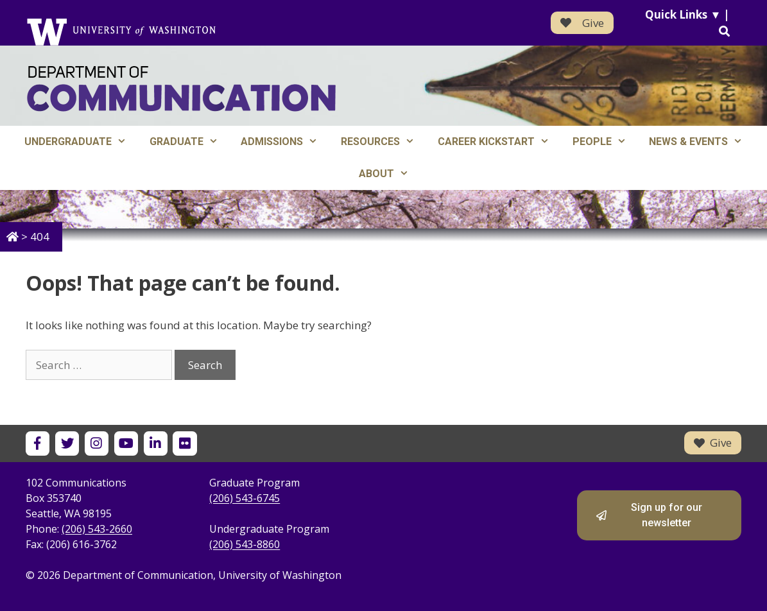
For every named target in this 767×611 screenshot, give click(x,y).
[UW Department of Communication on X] (67, 443)
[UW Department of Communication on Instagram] (96, 443)
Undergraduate (81, 142)
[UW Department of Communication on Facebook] (37, 443)
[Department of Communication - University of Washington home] (181, 89)
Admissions (285, 142)
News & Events (701, 142)
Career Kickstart (499, 142)
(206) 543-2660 (97, 529)
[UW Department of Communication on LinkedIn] (156, 443)
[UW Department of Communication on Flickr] (184, 443)
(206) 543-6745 (244, 498)
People (605, 142)
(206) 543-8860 (244, 544)
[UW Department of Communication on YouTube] (126, 443)
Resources (383, 142)
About (389, 174)
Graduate (190, 142)
